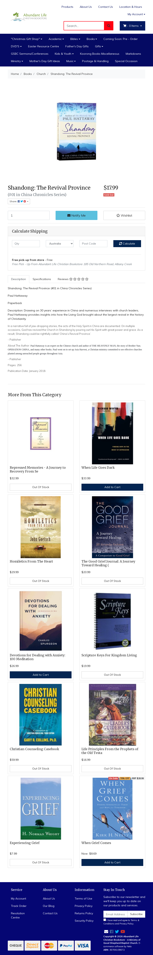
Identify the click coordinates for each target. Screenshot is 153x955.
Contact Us (105, 7)
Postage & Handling (95, 61)
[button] (124, 215)
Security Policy (84, 920)
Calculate (127, 243)
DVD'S (15, 46)
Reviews (73, 279)
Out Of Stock (40, 487)
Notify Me (76, 215)
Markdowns (133, 53)
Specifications (42, 279)
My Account (18, 898)
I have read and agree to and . (121, 921)
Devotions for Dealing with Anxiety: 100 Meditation (37, 657)
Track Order (18, 906)
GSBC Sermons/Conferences (29, 53)
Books (91, 39)
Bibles (74, 39)
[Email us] (106, 931)
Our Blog (48, 906)
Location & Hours (130, 7)
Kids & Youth (63, 53)
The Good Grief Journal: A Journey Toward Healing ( (108, 563)
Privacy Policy (83, 906)
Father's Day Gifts (77, 46)
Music (70, 61)
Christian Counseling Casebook (34, 749)
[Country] (60, 243)
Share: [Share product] (18, 201)
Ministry (16, 61)
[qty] (26, 243)
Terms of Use (83, 898)
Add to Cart (112, 487)
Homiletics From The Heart (31, 561)
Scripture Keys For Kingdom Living (109, 655)
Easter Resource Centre (43, 46)
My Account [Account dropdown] (135, 14)
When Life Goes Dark (98, 468)
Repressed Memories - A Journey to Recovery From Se (38, 469)
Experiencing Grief (24, 843)
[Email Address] (115, 914)
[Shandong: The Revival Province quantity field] (29, 215)
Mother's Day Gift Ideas (44, 61)
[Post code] (93, 243)
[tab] (18, 279)
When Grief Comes (96, 843)
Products (67, 7)
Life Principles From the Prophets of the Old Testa (109, 751)
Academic (55, 39)
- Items (131, 26)
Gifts (98, 46)
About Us (86, 7)
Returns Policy (84, 913)
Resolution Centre (18, 915)
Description (18, 279)
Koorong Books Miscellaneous (99, 53)
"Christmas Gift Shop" (25, 39)
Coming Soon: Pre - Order (120, 39)
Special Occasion (126, 61)
